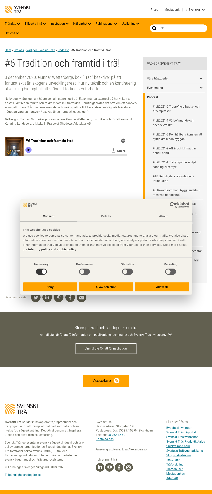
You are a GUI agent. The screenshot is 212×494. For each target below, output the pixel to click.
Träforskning (175, 464)
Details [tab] (106, 215)
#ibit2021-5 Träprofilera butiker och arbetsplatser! (176, 109)
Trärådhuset (174, 469)
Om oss (10, 33)
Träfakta (11, 23)
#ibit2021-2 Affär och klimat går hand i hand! (174, 151)
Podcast (63, 50)
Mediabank (172, 9)
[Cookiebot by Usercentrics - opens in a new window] (172, 205)
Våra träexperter (157, 78)
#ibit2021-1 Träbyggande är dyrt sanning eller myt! (174, 165)
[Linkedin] (100, 467)
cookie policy (66, 249)
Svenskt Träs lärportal (181, 432)
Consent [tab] (48, 215)
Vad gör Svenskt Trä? (40, 50)
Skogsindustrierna (178, 455)
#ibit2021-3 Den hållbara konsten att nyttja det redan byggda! (177, 137)
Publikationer (105, 23)
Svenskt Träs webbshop (182, 437)
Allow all (162, 287)
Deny (50, 287)
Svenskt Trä (18, 9)
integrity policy (39, 249)
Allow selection (106, 287)
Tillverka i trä (34, 23)
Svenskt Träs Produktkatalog (185, 441)
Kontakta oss (105, 439)
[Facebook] (119, 467)
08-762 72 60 (116, 435)
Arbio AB (172, 478)
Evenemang (155, 88)
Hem (8, 50)
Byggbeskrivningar (178, 428)
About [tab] (163, 215)
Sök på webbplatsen (154, 28)
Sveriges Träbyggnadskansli (185, 451)
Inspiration (58, 23)
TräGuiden (173, 460)
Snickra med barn (178, 446)
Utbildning (129, 23)
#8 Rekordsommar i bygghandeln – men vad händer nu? (177, 192)
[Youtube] (109, 467)
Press (154, 9)
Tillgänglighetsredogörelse (23, 475)
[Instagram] (128, 467)
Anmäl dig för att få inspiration (106, 348)
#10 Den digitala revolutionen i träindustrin (173, 178)
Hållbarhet (80, 23)
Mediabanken (175, 473)
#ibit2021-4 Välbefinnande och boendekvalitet (173, 123)
